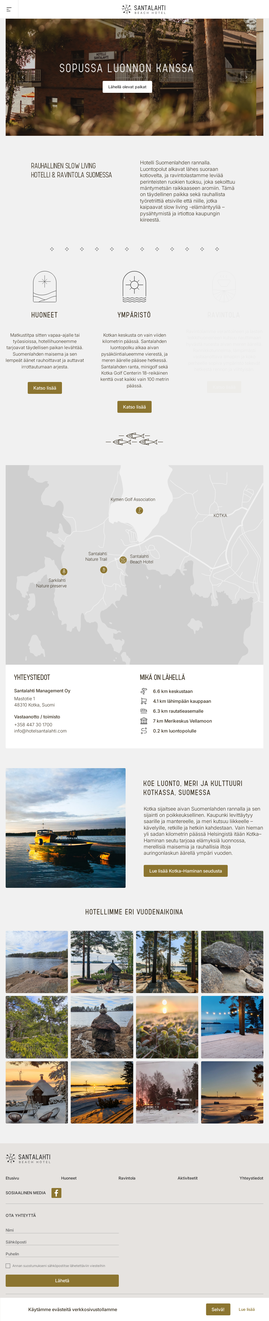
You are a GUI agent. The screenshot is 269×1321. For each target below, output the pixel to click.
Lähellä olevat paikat (134, 86)
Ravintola (127, 1178)
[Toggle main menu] (9, 9)
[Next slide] (246, 77)
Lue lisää (247, 1309)
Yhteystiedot (251, 1178)
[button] (37, 962)
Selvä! (218, 1309)
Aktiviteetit (188, 1178)
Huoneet (69, 1178)
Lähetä (62, 1280)
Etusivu (12, 1178)
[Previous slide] (22, 77)
